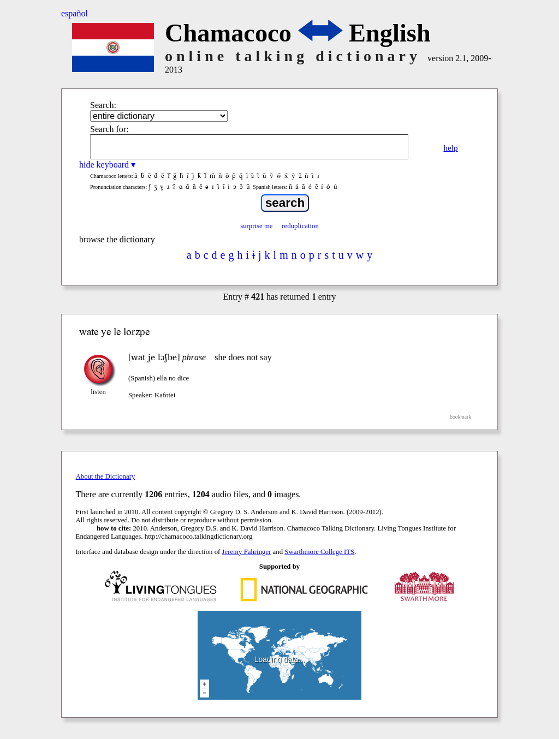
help (450, 147)
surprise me (256, 226)
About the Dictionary (105, 476)
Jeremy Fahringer (246, 552)
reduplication (300, 226)
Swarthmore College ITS (319, 552)
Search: (103, 105)
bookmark (460, 417)
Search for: (109, 129)
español (74, 13)
